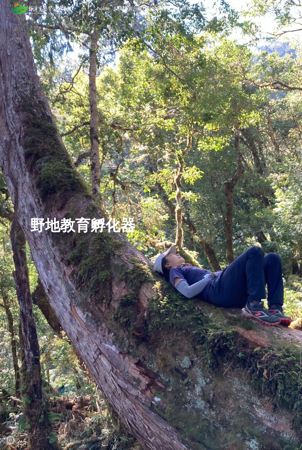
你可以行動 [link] (211, 8)
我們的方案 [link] (129, 8)
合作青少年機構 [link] (173, 8)
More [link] (272, 8)
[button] (295, 8)
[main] (83, 225)
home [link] (103, 8)
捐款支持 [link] (248, 8)
